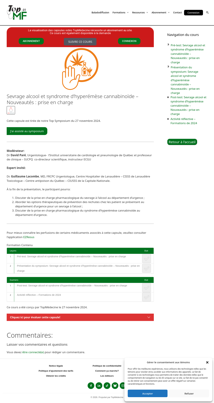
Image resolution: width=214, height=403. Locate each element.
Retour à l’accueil (182, 142)
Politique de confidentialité (107, 366)
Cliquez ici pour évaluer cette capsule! (35, 317)
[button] (207, 362)
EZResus (28, 237)
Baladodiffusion (100, 12)
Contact (177, 12)
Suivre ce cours (80, 42)
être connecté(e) (33, 352)
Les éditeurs (107, 376)
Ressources (140, 12)
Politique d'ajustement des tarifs (56, 371)
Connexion (193, 12)
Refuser (189, 393)
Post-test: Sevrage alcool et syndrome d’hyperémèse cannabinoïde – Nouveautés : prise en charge (72, 285)
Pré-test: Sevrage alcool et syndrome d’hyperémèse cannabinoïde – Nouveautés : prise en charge (71, 256)
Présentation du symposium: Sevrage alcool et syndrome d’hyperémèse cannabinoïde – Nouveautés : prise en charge (78, 268)
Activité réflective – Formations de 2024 (39, 294)
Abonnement (161, 12)
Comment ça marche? (107, 371)
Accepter (147, 393)
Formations (121, 12)
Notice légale (56, 366)
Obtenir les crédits (56, 376)
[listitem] (91, 385)
